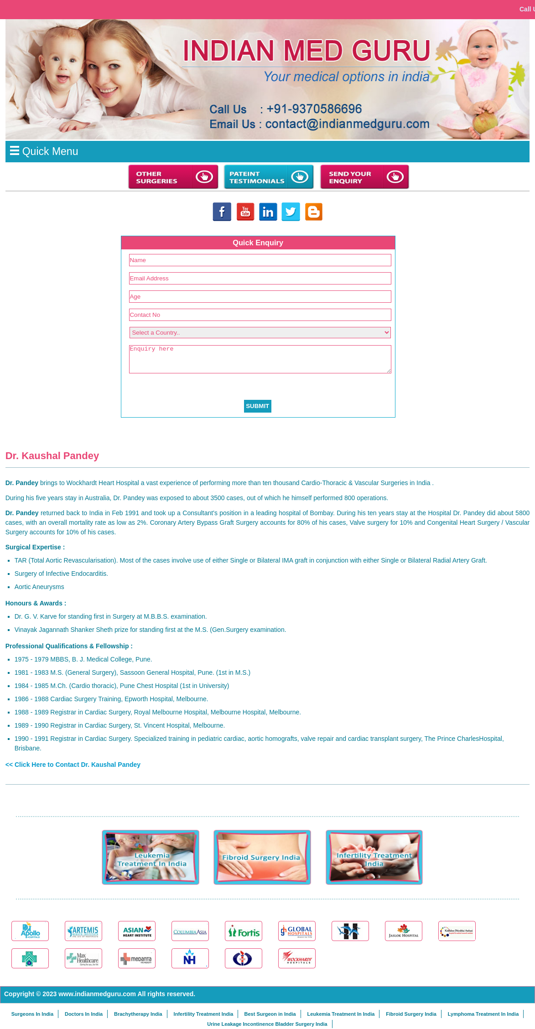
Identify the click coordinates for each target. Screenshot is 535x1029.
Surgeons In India (32, 1014)
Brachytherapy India (138, 1014)
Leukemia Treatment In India (340, 1014)
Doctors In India (84, 1014)
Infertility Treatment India (204, 1014)
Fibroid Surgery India (411, 1014)
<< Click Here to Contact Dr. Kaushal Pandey (72, 764)
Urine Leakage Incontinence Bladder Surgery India (267, 1024)
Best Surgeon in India (270, 1014)
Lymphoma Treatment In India (483, 1014)
